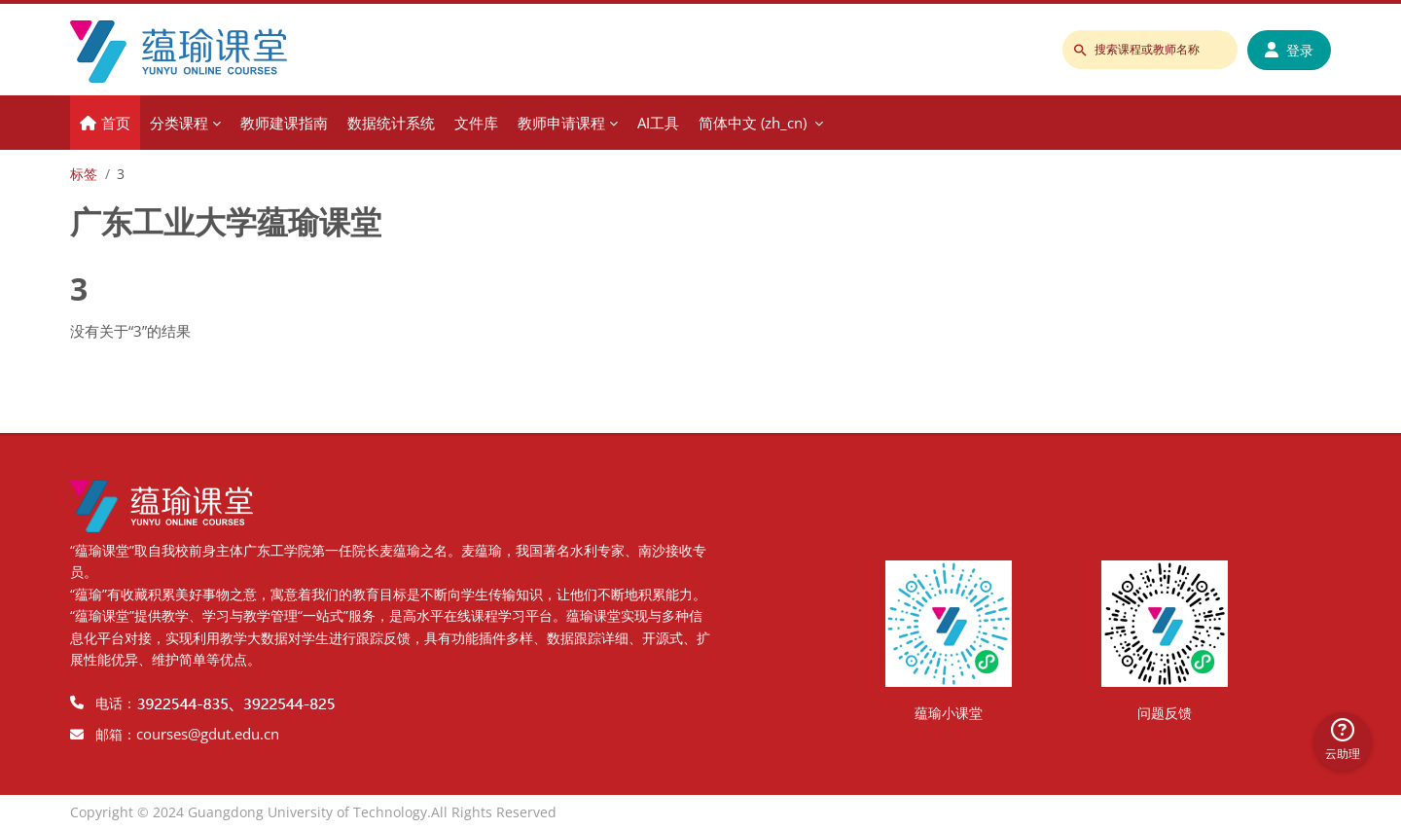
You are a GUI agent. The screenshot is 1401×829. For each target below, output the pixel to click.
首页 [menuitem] (115, 122)
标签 (83, 173)
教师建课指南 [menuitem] (284, 122)
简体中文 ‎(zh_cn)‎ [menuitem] (753, 122)
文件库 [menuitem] (476, 122)
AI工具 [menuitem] (658, 122)
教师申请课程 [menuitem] (561, 122)
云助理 (1342, 740)
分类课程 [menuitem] (179, 122)
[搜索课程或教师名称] (1150, 49)
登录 (1289, 50)
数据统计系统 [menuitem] (391, 122)
